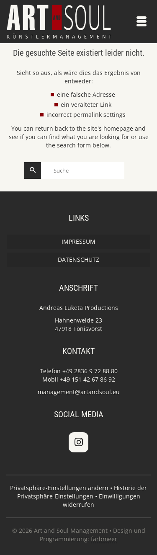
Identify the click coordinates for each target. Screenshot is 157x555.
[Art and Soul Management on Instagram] (78, 442)
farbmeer (104, 539)
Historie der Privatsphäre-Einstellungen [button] (82, 492)
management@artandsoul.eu (79, 392)
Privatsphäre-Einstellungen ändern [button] (59, 488)
